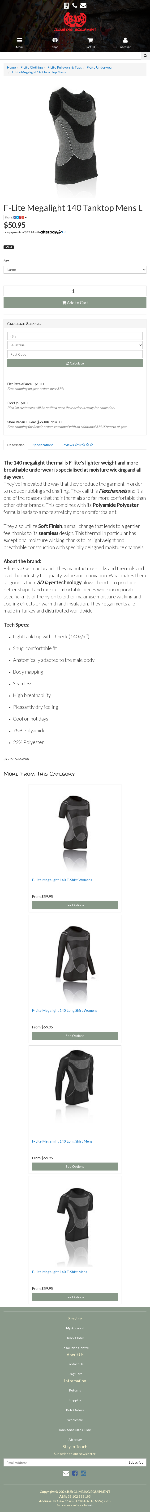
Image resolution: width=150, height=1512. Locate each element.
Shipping (75, 1400)
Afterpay (75, 1440)
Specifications (43, 445)
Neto (90, 1505)
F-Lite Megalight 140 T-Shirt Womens (62, 880)
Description (16, 445)
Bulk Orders (75, 1410)
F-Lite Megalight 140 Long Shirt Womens (64, 1010)
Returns (75, 1390)
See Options (75, 905)
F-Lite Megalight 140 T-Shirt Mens (59, 1272)
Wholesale (75, 1420)
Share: (16, 217)
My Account (75, 1328)
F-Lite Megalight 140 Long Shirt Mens (62, 1141)
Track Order (75, 1338)
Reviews (77, 445)
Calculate (75, 363)
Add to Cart (75, 302)
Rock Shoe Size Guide (75, 1430)
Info (64, 232)
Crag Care (75, 1374)
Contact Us (75, 1364)
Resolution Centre (75, 1348)
